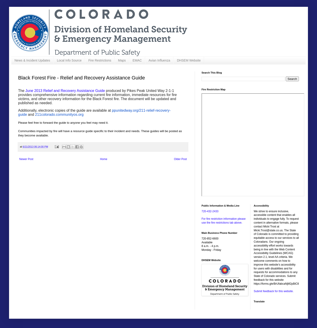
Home (103, 159)
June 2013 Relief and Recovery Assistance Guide (65, 91)
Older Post (180, 159)
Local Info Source (69, 60)
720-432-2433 (210, 211)
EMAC (137, 60)
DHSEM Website (189, 60)
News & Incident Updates (32, 60)
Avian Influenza (159, 60)
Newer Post (26, 159)
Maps (122, 60)
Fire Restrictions (99, 60)
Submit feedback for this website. (274, 291)
